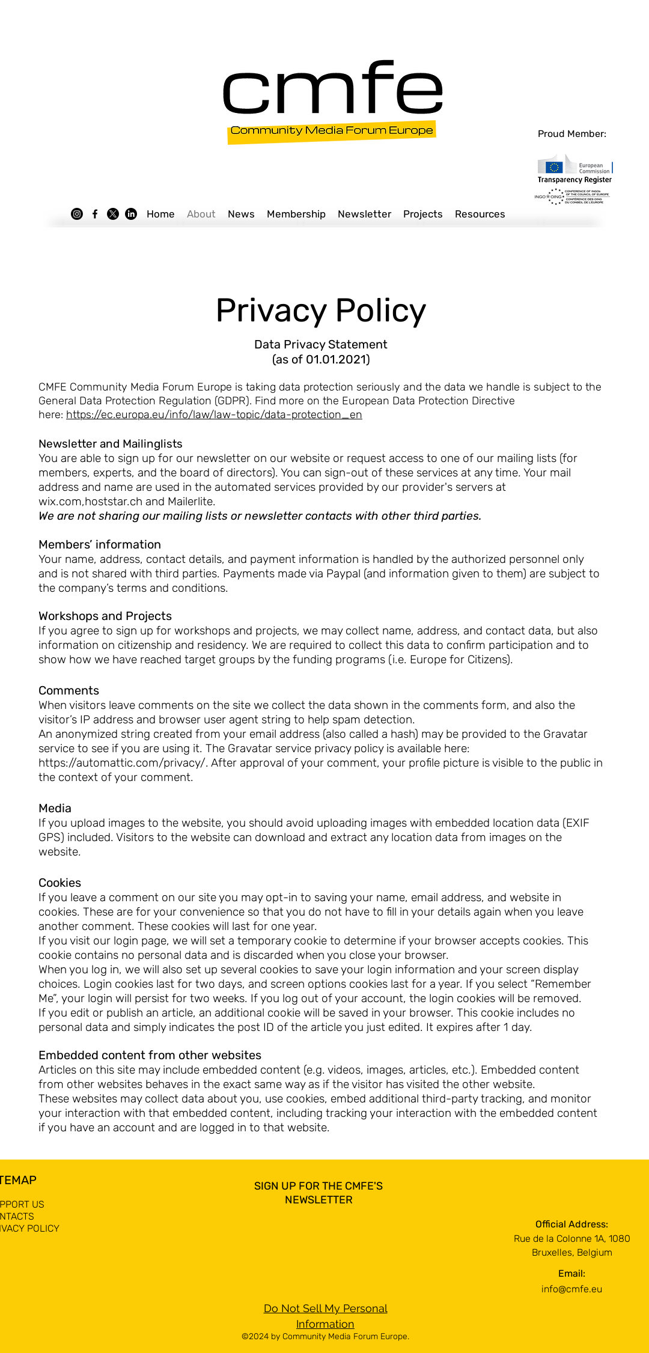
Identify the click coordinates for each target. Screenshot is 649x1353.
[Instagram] (77, 214)
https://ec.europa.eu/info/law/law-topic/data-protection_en (214, 414)
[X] (113, 214)
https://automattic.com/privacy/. (123, 763)
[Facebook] (95, 214)
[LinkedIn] (131, 214)
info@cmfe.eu (571, 1289)
